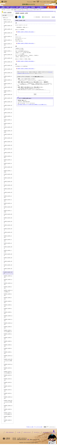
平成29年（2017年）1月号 (8, 394)
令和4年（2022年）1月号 (8, 193)
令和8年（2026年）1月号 (8, 33)
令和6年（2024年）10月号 (8, 84)
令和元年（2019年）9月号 (8, 287)
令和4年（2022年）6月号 (8, 175)
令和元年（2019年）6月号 (8, 295)
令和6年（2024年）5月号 (8, 99)
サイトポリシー (37, 432)
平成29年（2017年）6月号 (8, 376)
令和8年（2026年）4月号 (8, 22)
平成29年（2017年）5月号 (8, 379)
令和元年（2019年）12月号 (8, 276)
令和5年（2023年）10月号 (8, 124)
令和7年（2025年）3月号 (8, 66)
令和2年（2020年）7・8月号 (8, 251)
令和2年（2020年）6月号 (8, 255)
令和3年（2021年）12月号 (8, 197)
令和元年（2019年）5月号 (8, 298)
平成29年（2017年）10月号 (8, 365)
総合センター (24, 9)
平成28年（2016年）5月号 (8, 421)
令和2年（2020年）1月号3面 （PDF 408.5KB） (26, 61)
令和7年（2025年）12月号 (8, 37)
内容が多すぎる (31, 83)
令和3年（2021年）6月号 (8, 215)
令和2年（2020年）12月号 (8, 236)
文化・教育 (19, 9)
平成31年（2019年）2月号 (8, 309)
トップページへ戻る (39, 426)
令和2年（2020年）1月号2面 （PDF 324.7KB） (26, 43)
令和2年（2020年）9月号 (8, 247)
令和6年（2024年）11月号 (8, 80)
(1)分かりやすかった (23, 80)
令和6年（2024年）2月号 (8, 110)
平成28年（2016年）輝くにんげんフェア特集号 (8, 402)
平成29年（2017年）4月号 (8, 383)
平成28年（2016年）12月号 (8, 397)
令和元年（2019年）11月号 (8, 280)
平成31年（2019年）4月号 (8, 302)
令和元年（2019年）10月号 (8, 284)
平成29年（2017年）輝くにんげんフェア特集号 (8, 360)
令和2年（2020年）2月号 (8, 269)
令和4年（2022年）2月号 (8, 189)
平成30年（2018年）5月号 (8, 338)
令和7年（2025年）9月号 (8, 48)
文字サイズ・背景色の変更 (51, 1)
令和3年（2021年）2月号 (8, 229)
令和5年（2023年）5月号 (8, 139)
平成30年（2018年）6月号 (8, 334)
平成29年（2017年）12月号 (8, 356)
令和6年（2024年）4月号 (8, 102)
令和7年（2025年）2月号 (8, 70)
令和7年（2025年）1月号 (8, 73)
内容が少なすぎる (39, 83)
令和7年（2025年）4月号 (8, 62)
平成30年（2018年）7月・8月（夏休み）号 (8, 331)
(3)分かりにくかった (42, 80)
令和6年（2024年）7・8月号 (8, 91)
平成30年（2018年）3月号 (8, 345)
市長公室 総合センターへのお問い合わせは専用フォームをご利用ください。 (33, 104)
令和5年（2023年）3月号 (8, 146)
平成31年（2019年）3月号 (8, 305)
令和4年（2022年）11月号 (8, 160)
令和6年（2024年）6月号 (8, 95)
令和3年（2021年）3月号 (8, 226)
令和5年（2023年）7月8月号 (8, 131)
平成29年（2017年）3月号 (8, 387)
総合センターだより (30, 9)
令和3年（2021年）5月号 (8, 218)
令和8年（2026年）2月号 (8, 30)
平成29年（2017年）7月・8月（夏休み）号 (8, 372)
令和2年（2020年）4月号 (8, 262)
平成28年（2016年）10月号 (8, 406)
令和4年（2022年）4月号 (8, 182)
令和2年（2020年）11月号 (8, 240)
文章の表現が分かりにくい (25, 84)
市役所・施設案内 (14, 9)
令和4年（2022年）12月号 (8, 157)
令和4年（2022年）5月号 (8, 178)
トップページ (8, 9)
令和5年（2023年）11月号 (8, 120)
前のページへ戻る (30, 426)
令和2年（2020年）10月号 (8, 244)
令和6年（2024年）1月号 (8, 113)
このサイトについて (27, 432)
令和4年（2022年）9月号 (8, 168)
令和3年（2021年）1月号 (8, 233)
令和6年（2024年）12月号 (8, 77)
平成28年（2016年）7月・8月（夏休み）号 (8, 413)
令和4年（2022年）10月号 (8, 164)
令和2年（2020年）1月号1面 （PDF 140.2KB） (26, 31)
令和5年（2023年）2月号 (8, 149)
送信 (35, 94)
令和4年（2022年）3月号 (8, 186)
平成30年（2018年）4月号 (8, 342)
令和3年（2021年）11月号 (8, 200)
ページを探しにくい (22, 83)
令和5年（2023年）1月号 (8, 153)
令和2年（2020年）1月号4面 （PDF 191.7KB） (26, 68)
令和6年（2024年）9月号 (8, 88)
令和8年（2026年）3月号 (8, 26)
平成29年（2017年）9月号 (8, 368)
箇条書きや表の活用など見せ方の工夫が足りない (40, 84)
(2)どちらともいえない (32, 80)
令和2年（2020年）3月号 (8, 266)
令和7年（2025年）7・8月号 (8, 51)
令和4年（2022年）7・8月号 (8, 171)
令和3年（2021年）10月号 (8, 204)
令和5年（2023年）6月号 (8, 135)
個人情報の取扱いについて (47, 432)
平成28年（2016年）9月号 (8, 410)
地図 (28, 439)
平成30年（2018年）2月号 (8, 349)
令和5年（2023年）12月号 (8, 117)
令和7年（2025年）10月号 (8, 44)
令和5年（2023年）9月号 (8, 128)
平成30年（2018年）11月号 (8, 320)
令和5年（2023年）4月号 (8, 142)
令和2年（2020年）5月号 (8, 258)
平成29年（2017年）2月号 (8, 390)
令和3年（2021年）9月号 (8, 207)
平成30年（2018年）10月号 (8, 324)
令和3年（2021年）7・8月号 (8, 211)
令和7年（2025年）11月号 (8, 41)
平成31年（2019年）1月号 (8, 313)
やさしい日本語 (43, 1)
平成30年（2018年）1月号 (8, 353)
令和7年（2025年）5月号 (8, 59)
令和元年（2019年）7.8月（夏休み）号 (8, 291)
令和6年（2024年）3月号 (8, 106)
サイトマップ (30, 1)
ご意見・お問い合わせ (10, 432)
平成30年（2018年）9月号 (8, 327)
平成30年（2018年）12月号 (8, 316)
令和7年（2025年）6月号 (8, 55)
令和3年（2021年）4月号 (8, 222)
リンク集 (18, 432)
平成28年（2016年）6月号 (8, 417)
